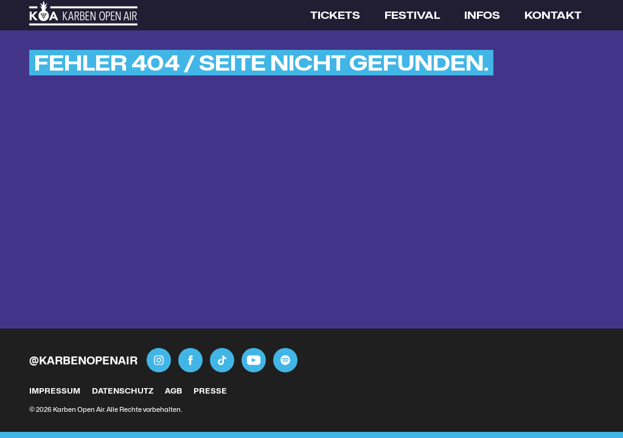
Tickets (335, 15)
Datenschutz (122, 390)
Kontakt (553, 15)
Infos (482, 15)
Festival (412, 15)
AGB (173, 390)
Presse (210, 390)
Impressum (54, 390)
